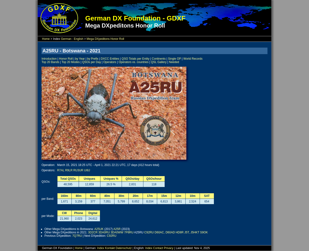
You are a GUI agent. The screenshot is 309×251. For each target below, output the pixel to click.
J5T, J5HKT (191, 232)
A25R (117, 229)
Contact (158, 248)
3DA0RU (104, 232)
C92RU (149, 232)
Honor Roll (66, 58)
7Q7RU (77, 235)
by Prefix (92, 58)
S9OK (204, 232)
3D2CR (93, 232)
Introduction (49, 58)
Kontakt (110, 248)
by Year (80, 58)
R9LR (69, 170)
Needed (174, 62)
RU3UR (78, 170)
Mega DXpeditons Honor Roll (105, 39)
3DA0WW (117, 232)
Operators (109, 62)
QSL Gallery (159, 62)
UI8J (87, 170)
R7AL (60, 170)
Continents (159, 58)
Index (100, 248)
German (66, 39)
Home (46, 39)
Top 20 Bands (50, 62)
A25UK (99, 229)
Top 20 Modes (71, 62)
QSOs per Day (91, 62)
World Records (193, 58)
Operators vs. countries (133, 62)
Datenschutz (124, 248)
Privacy (168, 248)
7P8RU (128, 232)
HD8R (180, 232)
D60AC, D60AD (164, 232)
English (78, 39)
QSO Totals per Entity (135, 58)
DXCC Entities (110, 58)
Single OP (174, 58)
